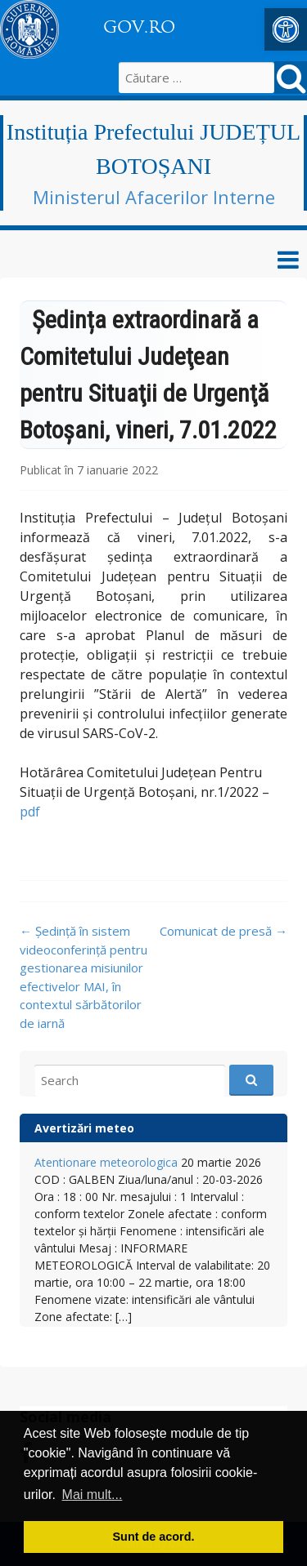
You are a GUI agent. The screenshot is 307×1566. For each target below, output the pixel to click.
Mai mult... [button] (92, 1494)
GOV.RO (139, 27)
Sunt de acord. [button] (154, 1536)
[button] (285, 29)
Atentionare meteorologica (106, 1162)
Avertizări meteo (84, 1128)
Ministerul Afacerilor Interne (154, 197)
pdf (30, 812)
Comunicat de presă (223, 931)
